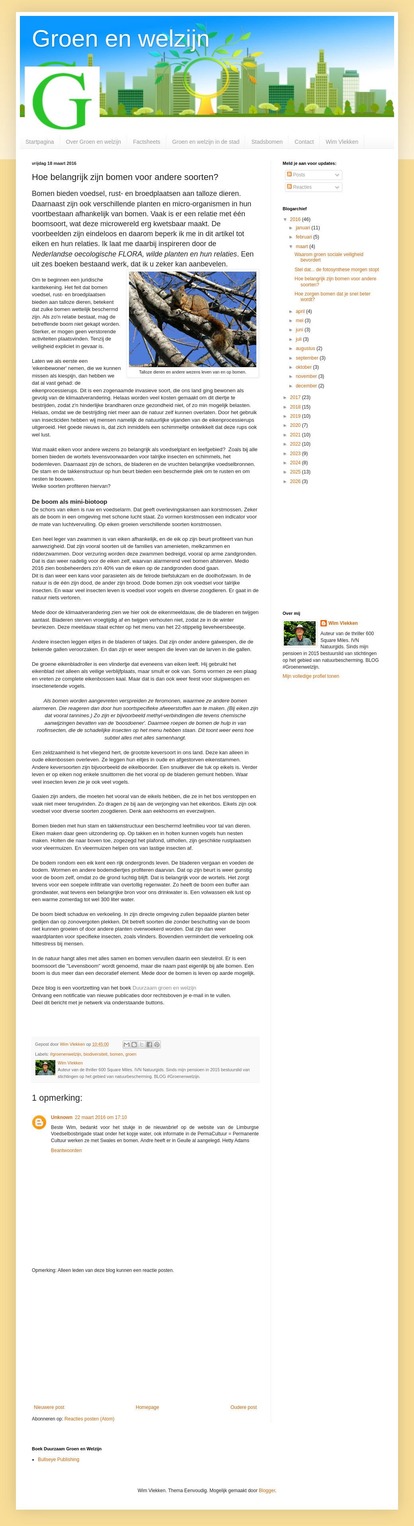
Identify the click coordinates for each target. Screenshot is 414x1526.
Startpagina (39, 142)
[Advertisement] (145, 1339)
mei (300, 320)
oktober (304, 367)
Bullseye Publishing (58, 1459)
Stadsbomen (267, 142)
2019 (296, 416)
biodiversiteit (95, 1054)
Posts (296, 175)
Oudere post (243, 1407)
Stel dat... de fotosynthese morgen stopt (337, 269)
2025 (296, 472)
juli (299, 339)
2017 (296, 397)
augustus (306, 348)
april (301, 311)
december (307, 386)
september (308, 358)
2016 (296, 219)
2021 (296, 435)
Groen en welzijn (121, 38)
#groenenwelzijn (65, 1054)
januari (303, 228)
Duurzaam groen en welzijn (164, 988)
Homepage (147, 1407)
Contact (304, 142)
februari (304, 237)
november (307, 376)
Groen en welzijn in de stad (206, 142)
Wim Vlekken (342, 142)
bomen (116, 1054)
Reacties (299, 187)
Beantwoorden (66, 1150)
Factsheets (146, 142)
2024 (296, 463)
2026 (296, 481)
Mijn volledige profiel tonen (311, 676)
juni (300, 330)
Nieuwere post (49, 1407)
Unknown (61, 1117)
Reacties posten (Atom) (89, 1419)
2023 (296, 453)
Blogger (267, 1490)
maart (302, 246)
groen (131, 1054)
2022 (296, 444)
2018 (296, 407)
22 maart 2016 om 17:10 (101, 1117)
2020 (296, 425)
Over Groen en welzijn (93, 142)
